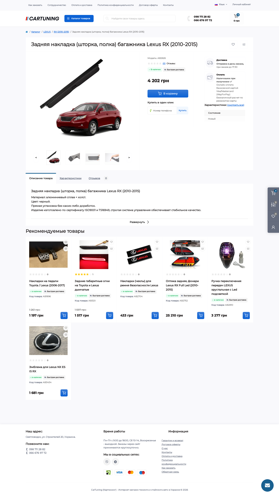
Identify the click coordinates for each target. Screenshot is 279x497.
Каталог (35, 31)
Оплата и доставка (81, 5)
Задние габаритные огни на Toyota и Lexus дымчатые (92, 285)
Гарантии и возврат (172, 440)
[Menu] (79, 18)
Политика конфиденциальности (116, 5)
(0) (164, 63)
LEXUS (47, 31)
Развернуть (139, 222)
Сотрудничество (57, 5)
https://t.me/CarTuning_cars (115, 461)
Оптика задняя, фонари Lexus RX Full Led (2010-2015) (182, 285)
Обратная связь (170, 471)
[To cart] (64, 315)
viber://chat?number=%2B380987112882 (107, 461)
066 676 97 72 (203, 20)
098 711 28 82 (202, 16)
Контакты (168, 5)
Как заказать (35, 5)
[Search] (107, 18)
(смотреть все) (235, 105)
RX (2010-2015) (61, 31)
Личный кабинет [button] (241, 4)
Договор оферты (148, 5)
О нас (165, 448)
